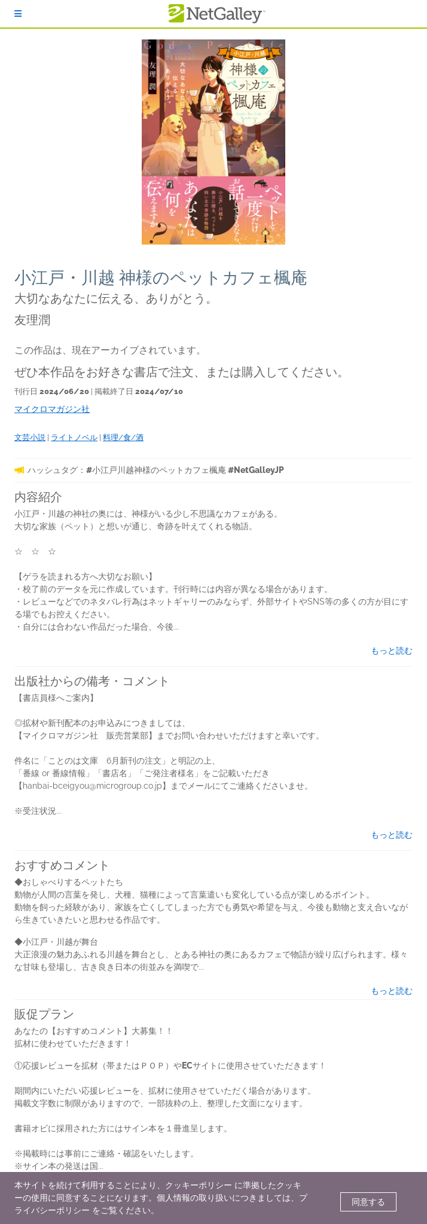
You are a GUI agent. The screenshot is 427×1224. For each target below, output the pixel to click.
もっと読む (392, 650)
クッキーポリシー (198, 1185)
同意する (368, 1202)
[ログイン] (18, 13)
